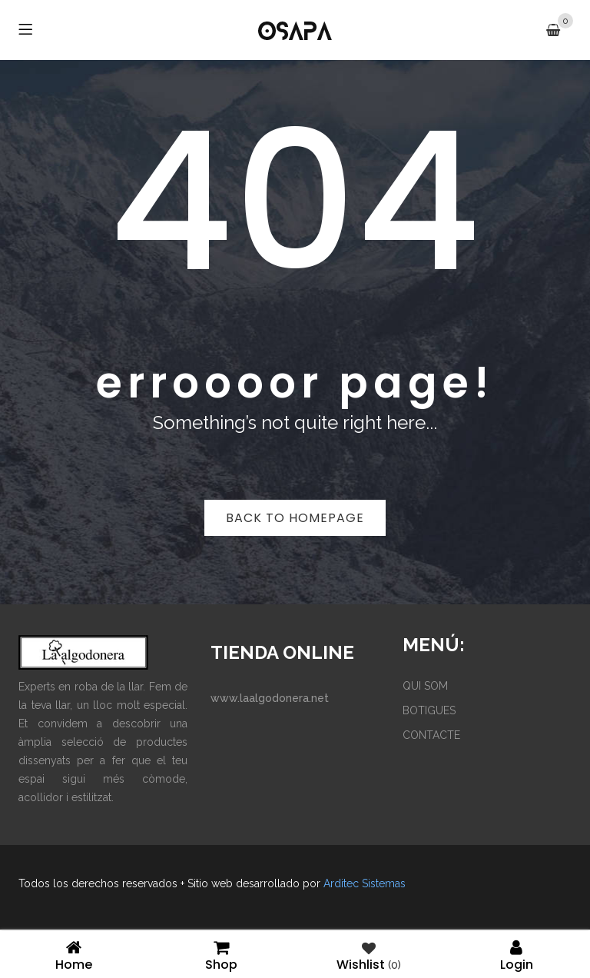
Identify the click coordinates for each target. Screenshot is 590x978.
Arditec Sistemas (364, 883)
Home (74, 954)
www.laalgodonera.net (269, 698)
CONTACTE (431, 735)
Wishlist (368, 954)
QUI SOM (425, 686)
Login (516, 954)
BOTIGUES (429, 710)
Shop (221, 954)
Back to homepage (295, 518)
